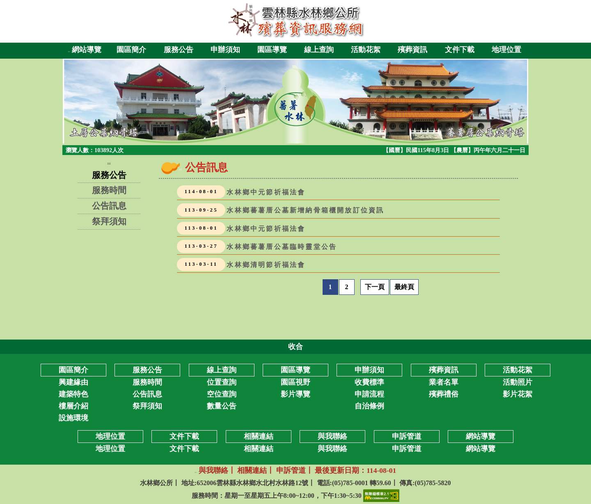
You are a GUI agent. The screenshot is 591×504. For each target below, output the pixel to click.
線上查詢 (319, 50)
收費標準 (369, 382)
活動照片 (517, 382)
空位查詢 (221, 394)
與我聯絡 (332, 449)
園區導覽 (272, 50)
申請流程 (369, 394)
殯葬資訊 (412, 50)
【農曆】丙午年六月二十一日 (488, 150)
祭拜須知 (109, 221)
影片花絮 (517, 394)
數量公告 (221, 406)
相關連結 (258, 449)
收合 (295, 346)
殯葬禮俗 (443, 394)
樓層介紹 (73, 406)
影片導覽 (295, 394)
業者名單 (443, 382)
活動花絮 (365, 50)
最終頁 (404, 286)
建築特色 (73, 394)
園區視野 (295, 382)
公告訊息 (109, 205)
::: (69, 51)
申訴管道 (406, 449)
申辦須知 (225, 50)
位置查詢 (221, 382)
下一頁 (375, 286)
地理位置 (506, 50)
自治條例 (369, 406)
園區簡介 (131, 50)
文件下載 (459, 50)
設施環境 (73, 418)
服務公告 (178, 50)
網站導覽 (86, 50)
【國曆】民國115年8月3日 (417, 150)
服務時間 (109, 190)
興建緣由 (73, 382)
